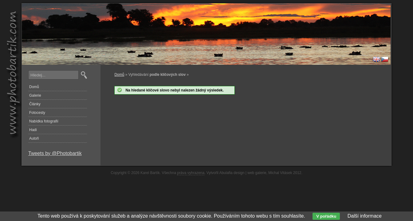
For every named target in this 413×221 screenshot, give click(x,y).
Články (35, 104)
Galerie (35, 95)
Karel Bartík (150, 173)
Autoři (34, 138)
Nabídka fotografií (43, 121)
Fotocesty (37, 112)
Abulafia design (231, 173)
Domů (119, 74)
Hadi (33, 130)
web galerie (256, 173)
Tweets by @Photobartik (55, 153)
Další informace (365, 216)
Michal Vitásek (280, 173)
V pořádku (326, 216)
